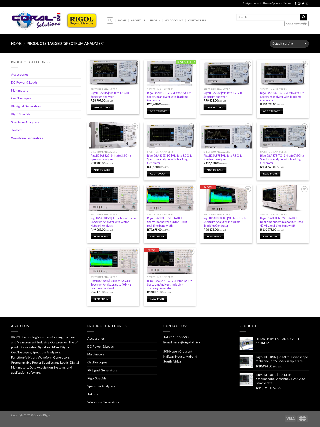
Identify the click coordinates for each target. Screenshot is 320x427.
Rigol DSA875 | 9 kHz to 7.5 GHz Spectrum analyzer (223, 157)
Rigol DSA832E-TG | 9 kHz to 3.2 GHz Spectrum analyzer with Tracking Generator (169, 159)
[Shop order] (289, 44)
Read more (270, 173)
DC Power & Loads (24, 82)
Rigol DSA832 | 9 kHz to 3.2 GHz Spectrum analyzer (223, 94)
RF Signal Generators (26, 106)
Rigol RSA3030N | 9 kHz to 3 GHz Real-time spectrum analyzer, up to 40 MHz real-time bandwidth (281, 221)
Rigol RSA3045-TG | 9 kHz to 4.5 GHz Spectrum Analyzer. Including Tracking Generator (169, 284)
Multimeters (19, 90)
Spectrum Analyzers (25, 122)
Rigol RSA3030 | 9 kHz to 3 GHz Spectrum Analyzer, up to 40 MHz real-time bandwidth (167, 221)
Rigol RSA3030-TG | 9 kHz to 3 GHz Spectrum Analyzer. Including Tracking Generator (225, 221)
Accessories (19, 74)
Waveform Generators (27, 138)
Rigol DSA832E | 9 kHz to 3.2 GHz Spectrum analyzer (111, 157)
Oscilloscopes (21, 98)
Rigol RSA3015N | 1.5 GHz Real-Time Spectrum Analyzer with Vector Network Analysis (113, 221)
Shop (155, 20)
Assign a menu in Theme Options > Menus (267, 3)
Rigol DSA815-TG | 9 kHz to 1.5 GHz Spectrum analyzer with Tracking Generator (169, 96)
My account (174, 20)
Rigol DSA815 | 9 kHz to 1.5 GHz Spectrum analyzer (110, 94)
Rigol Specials (20, 114)
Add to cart (102, 107)
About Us (138, 20)
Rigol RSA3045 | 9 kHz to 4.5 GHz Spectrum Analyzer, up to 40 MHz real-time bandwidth (111, 284)
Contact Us (197, 20)
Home (122, 20)
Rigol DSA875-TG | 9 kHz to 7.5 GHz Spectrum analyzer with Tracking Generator (282, 159)
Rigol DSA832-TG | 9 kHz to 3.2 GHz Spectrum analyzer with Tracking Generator (282, 96)
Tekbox (16, 130)
